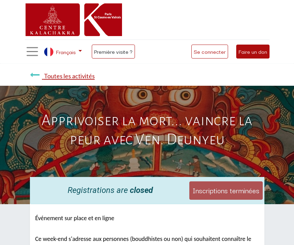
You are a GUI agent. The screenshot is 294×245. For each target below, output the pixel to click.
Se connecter (210, 51)
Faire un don (253, 51)
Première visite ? (113, 51)
